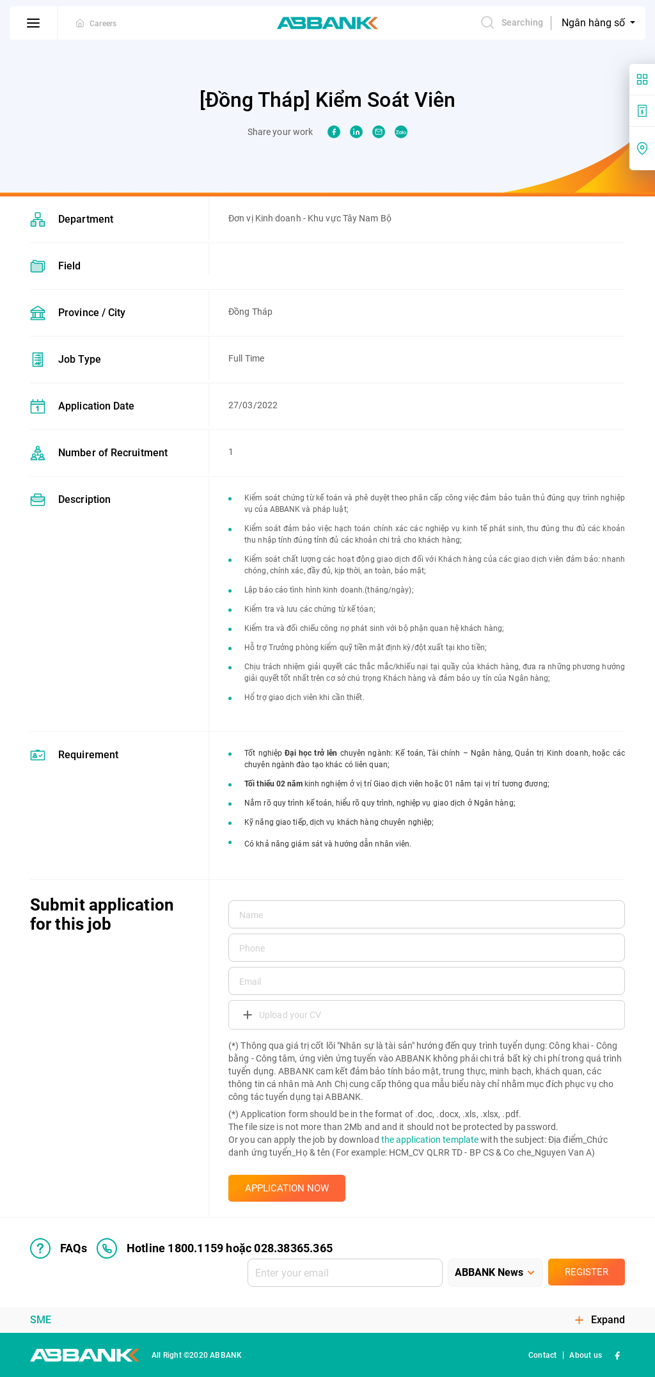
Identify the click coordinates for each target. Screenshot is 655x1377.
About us (585, 1355)
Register (586, 1272)
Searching (511, 22)
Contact (542, 1355)
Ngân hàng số (594, 23)
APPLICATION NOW (287, 1188)
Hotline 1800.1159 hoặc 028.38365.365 (215, 1248)
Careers (103, 23)
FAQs (58, 1248)
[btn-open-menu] (34, 23)
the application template (429, 1139)
